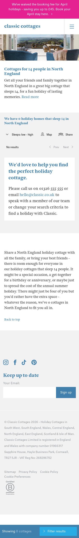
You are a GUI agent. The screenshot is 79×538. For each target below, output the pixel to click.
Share (69, 134)
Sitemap (10, 472)
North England (13, 434)
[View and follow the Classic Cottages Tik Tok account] (24, 364)
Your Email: (11, 383)
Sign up (66, 392)
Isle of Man (66, 434)
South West (12, 428)
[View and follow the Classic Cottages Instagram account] (5, 364)
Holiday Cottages (52, 422)
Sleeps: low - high (22, 134)
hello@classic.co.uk (37, 194)
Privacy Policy (28, 472)
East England (33, 434)
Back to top (12, 319)
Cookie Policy (49, 472)
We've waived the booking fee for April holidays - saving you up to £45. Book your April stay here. (40, 9)
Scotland (50, 434)
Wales (46, 428)
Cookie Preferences (17, 477)
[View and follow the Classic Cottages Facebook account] (15, 364)
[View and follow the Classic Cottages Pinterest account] (34, 364)
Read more (30, 97)
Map (49, 134)
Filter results (57, 531)
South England (31, 428)
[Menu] (71, 26)
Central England (63, 428)
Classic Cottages (18, 422)
